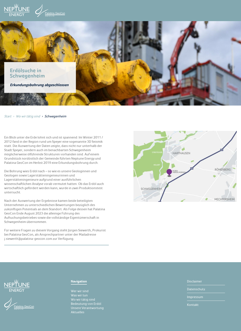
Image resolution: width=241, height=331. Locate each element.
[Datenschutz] (196, 289)
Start (7, 116)
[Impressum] (195, 297)
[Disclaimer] (194, 281)
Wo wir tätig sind (28, 116)
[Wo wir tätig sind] (83, 299)
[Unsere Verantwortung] (87, 308)
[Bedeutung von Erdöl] (86, 303)
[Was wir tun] (79, 295)
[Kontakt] (193, 305)
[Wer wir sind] (80, 291)
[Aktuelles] (77, 312)
